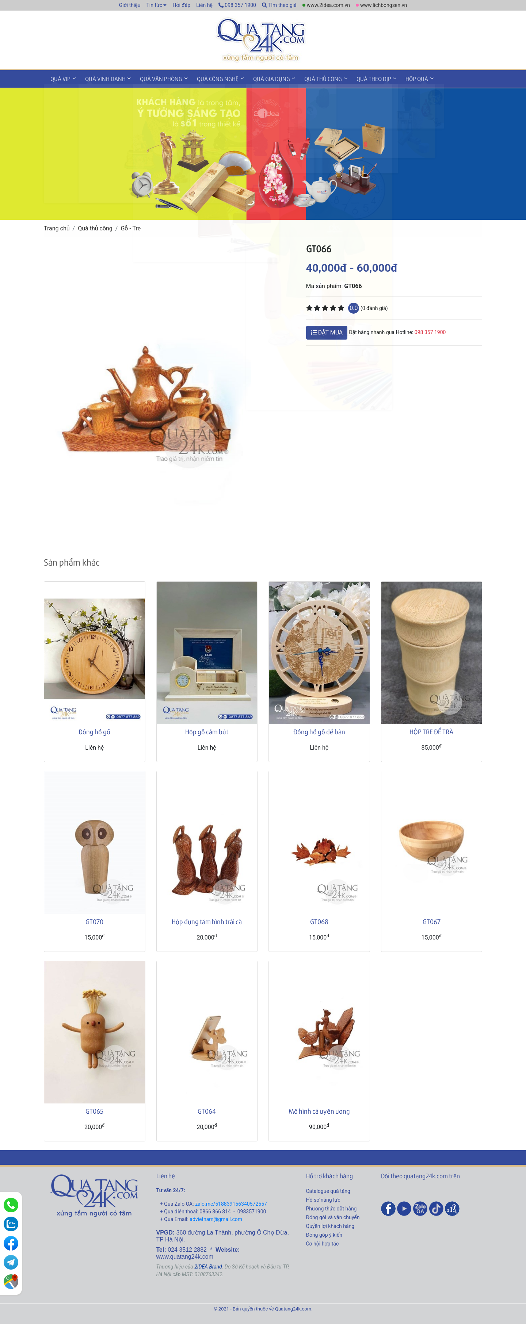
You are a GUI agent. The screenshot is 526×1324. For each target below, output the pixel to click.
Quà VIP (59, 78)
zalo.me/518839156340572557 (231, 1203)
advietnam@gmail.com (216, 1218)
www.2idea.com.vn (328, 5)
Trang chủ (57, 226)
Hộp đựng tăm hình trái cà (207, 920)
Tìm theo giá (279, 5)
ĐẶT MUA (327, 331)
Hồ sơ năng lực (323, 1199)
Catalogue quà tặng (328, 1190)
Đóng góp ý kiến (324, 1234)
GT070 (94, 920)
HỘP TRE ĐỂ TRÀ (431, 730)
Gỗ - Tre (131, 226)
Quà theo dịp (358, 78)
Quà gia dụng (260, 78)
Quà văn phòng (155, 78)
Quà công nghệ (209, 78)
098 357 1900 (237, 5)
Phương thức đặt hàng (331, 1207)
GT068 (319, 920)
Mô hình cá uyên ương (319, 1109)
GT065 (94, 1109)
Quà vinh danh (101, 78)
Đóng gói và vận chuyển (333, 1216)
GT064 (207, 1109)
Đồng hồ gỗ (94, 730)
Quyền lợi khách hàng (330, 1225)
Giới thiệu (130, 5)
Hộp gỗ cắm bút (206, 730)
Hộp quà (399, 78)
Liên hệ (204, 5)
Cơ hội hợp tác (322, 1242)
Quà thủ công (310, 78)
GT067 (432, 920)
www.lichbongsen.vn (383, 5)
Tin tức (154, 5)
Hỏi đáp (181, 5)
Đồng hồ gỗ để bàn (319, 730)
